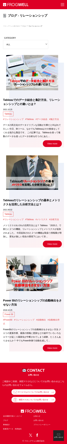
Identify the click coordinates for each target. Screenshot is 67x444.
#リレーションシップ (13, 119)
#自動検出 (41, 320)
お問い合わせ (39, 420)
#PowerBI (7, 320)
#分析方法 (54, 219)
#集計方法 (54, 119)
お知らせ (37, 416)
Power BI (8, 314)
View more (52, 143)
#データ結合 (41, 119)
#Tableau (29, 119)
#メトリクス (41, 219)
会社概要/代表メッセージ (12, 416)
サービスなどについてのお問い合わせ (33, 392)
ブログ (5, 420)
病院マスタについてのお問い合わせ (33, 400)
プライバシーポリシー (42, 425)
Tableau (8, 114)
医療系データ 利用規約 (12, 429)
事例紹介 (6, 425)
